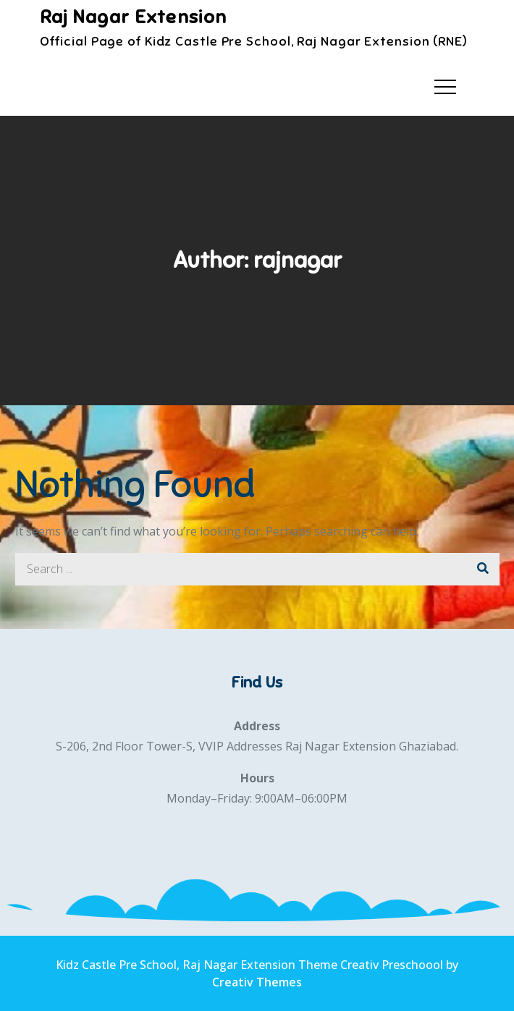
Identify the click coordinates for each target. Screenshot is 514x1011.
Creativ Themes (257, 982)
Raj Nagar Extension (133, 17)
